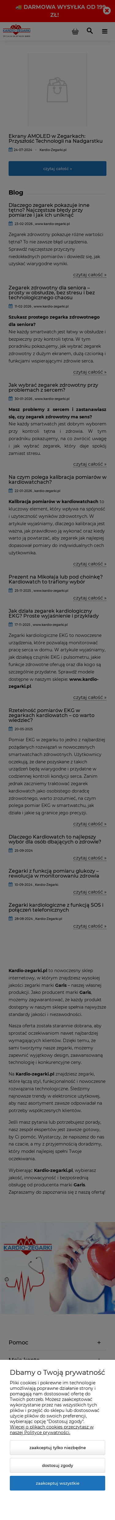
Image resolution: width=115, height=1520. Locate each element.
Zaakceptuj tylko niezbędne (57, 1447)
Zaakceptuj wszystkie (57, 1483)
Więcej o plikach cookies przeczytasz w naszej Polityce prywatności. (52, 1429)
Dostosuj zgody (57, 1465)
